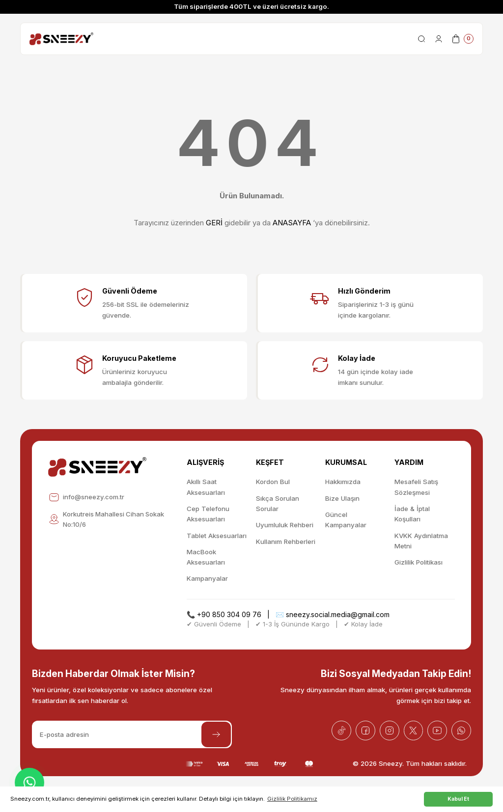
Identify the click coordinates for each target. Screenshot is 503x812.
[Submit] (216, 734)
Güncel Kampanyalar (345, 520)
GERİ (214, 222)
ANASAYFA (292, 222)
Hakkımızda (343, 482)
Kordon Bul (273, 482)
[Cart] (462, 39)
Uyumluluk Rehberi (284, 525)
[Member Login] (439, 39)
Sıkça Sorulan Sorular (277, 503)
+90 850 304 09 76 (229, 614)
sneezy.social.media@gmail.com (338, 614)
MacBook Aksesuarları (206, 557)
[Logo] (61, 38)
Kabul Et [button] (458, 799)
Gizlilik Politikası (418, 562)
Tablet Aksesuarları (217, 536)
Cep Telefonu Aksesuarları (208, 514)
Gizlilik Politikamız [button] (292, 798)
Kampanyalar (207, 578)
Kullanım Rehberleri (285, 541)
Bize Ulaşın (342, 498)
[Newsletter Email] (132, 734)
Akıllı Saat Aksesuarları (206, 487)
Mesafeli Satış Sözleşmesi (416, 487)
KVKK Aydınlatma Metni (421, 541)
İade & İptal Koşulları (412, 514)
